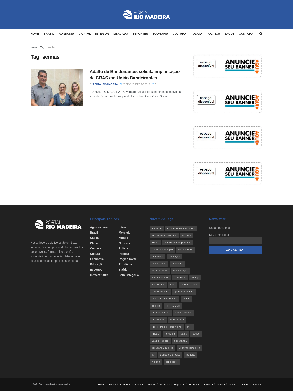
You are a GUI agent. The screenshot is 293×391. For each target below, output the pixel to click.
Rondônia (66, 33)
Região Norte (128, 259)
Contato (246, 33)
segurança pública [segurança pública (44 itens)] (162, 348)
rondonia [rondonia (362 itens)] (170, 333)
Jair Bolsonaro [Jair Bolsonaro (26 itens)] (160, 277)
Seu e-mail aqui (219, 234)
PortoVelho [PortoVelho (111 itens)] (158, 319)
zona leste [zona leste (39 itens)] (172, 362)
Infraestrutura (99, 275)
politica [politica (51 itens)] (156, 306)
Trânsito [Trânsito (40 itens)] (190, 354)
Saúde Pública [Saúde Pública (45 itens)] (160, 341)
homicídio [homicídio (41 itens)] (177, 263)
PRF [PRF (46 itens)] (189, 327)
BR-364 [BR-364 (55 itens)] (186, 235)
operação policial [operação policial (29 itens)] (184, 291)
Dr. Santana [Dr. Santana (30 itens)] (185, 249)
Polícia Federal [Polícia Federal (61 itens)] (160, 312)
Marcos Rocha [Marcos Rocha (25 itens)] (189, 284)
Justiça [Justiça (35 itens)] (195, 277)
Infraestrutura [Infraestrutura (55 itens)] (160, 270)
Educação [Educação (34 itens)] (174, 256)
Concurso (96, 248)
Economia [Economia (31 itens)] (157, 256)
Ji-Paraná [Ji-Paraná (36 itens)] (180, 277)
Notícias (124, 243)
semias (52, 47)
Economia (160, 33)
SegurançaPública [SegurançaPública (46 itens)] (189, 348)
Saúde (229, 33)
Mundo (123, 237)
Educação (97, 264)
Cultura (179, 33)
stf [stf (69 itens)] (153, 354)
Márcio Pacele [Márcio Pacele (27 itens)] (160, 291)
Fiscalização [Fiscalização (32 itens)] (159, 263)
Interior (102, 33)
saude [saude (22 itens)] (196, 333)
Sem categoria (129, 275)
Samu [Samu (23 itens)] (183, 333)
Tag (42, 47)
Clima (94, 243)
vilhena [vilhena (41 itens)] (156, 362)
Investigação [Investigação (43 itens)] (180, 270)
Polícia (196, 33)
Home (35, 33)
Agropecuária (99, 227)
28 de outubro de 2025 (135, 84)
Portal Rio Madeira (105, 84)
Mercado (120, 33)
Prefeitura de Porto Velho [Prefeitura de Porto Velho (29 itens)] (167, 327)
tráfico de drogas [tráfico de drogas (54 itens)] (170, 354)
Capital (85, 33)
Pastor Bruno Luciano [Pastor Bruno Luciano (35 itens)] (164, 298)
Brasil (49, 33)
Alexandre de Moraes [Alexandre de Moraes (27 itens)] (164, 235)
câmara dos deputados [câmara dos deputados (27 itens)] (177, 242)
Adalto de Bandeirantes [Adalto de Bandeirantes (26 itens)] (181, 228)
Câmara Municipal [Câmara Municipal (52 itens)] (162, 249)
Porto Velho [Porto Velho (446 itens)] (177, 319)
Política (213, 33)
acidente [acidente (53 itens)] (157, 228)
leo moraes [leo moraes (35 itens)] (158, 284)
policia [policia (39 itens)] (186, 298)
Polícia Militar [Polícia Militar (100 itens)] (183, 312)
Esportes (140, 33)
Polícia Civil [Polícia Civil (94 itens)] (173, 306)
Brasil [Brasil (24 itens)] (155, 242)
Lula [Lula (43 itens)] (172, 284)
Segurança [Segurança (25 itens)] (180, 341)
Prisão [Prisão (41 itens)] (155, 333)
